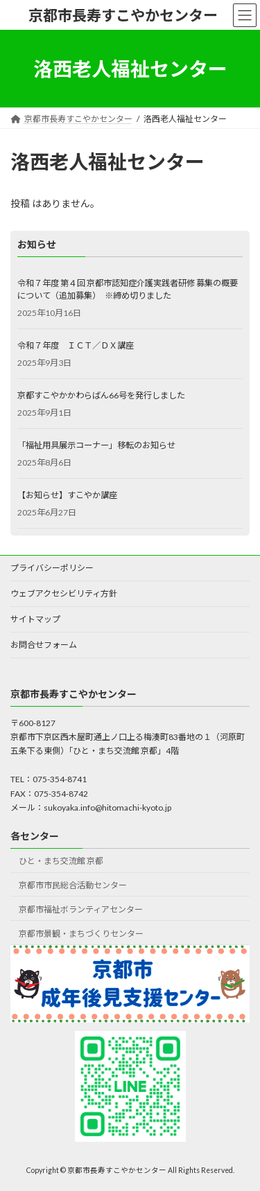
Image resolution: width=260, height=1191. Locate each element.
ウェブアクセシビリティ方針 (63, 593)
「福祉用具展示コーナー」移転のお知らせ (96, 445)
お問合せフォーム (43, 644)
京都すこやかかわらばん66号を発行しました (101, 395)
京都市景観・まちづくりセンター (81, 933)
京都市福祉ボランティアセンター (81, 909)
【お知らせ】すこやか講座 (67, 495)
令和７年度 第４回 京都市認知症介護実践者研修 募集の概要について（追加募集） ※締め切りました (127, 289)
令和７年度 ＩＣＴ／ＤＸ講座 (75, 345)
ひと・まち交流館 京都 (61, 861)
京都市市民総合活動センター (73, 885)
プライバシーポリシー (52, 568)
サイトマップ (35, 619)
